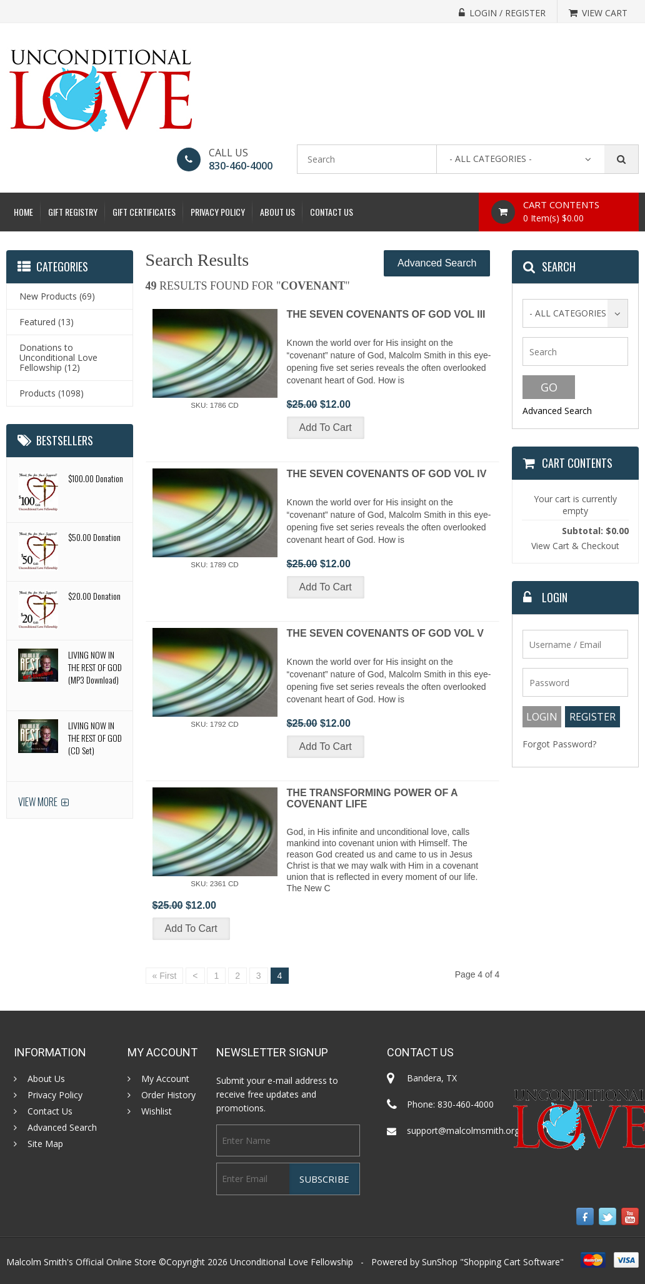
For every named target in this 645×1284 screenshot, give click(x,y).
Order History (168, 1095)
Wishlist (156, 1111)
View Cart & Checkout (575, 546)
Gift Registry (73, 211)
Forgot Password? (559, 744)
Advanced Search (437, 263)
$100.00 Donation (95, 478)
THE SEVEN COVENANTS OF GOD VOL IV (387, 473)
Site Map (45, 1144)
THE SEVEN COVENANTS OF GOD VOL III (386, 314)
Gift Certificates (144, 211)
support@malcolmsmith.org (463, 1130)
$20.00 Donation (94, 595)
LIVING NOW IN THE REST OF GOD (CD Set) (95, 738)
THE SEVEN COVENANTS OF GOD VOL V (385, 633)
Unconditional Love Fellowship (291, 1262)
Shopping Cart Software (512, 1262)
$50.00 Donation (94, 536)
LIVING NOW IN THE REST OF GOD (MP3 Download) (95, 667)
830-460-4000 (240, 166)
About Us (277, 211)
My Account (165, 1079)
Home (23, 211)
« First (164, 976)
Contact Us (331, 211)
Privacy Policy (218, 211)
